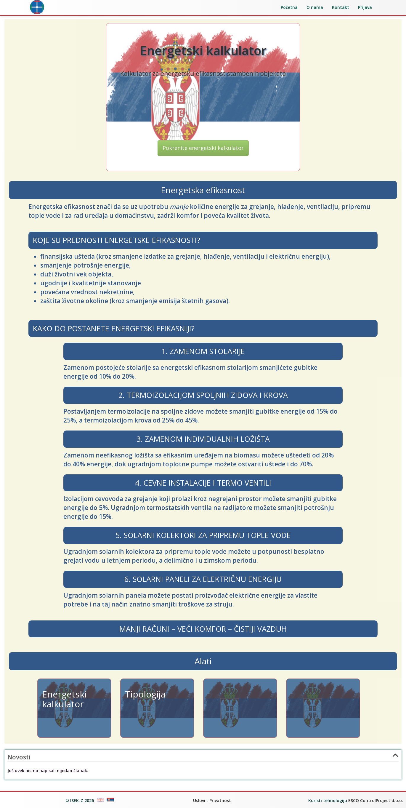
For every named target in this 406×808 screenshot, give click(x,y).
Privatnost (220, 800)
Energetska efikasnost (203, 190)
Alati (203, 661)
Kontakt (340, 7)
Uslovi (199, 800)
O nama (314, 7)
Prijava (365, 7)
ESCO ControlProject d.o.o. (375, 800)
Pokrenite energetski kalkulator (203, 147)
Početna (289, 7)
